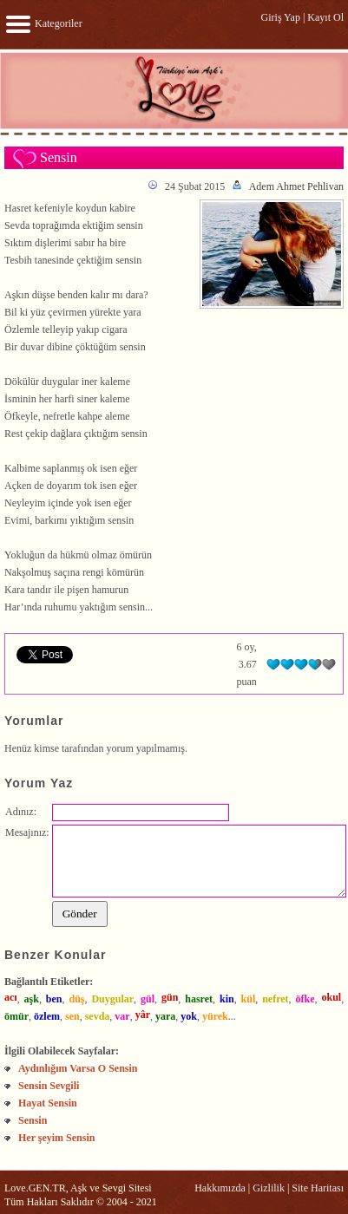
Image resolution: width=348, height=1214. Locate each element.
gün (169, 997)
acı (10, 997)
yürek (215, 1016)
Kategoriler (43, 23)
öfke (305, 999)
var (122, 1016)
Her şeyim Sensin (56, 1138)
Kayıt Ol (325, 17)
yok (189, 1016)
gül (147, 999)
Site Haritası (318, 1188)
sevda (97, 1016)
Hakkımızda (220, 1188)
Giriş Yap (280, 17)
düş (76, 999)
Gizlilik (269, 1188)
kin (227, 999)
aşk (31, 999)
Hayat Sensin (47, 1103)
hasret (199, 999)
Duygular (112, 999)
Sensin (32, 1120)
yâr (142, 1014)
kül (248, 999)
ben (54, 999)
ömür (16, 1016)
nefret (275, 999)
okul (331, 997)
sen (72, 1016)
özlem (47, 1016)
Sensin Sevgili (48, 1086)
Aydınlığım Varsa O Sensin (77, 1068)
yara (165, 1016)
